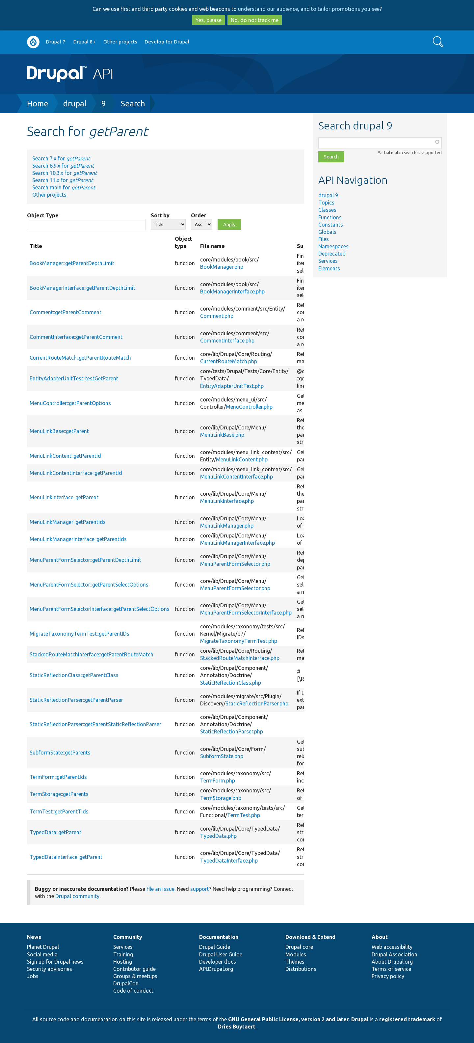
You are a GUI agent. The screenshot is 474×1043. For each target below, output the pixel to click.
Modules (295, 954)
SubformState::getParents (60, 752)
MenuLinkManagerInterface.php (237, 543)
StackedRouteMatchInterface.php (239, 658)
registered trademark (407, 1019)
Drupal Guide (214, 947)
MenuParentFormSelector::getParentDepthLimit (85, 560)
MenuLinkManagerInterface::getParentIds (78, 539)
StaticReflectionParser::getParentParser (76, 700)
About (380, 937)
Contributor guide (134, 969)
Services (328, 261)
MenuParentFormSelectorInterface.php (246, 613)
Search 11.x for (62, 180)
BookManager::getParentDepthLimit (72, 263)
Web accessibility (392, 947)
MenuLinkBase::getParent (59, 431)
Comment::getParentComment (65, 312)
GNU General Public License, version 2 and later (288, 1019)
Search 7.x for (61, 158)
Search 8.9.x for (63, 166)
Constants (330, 225)
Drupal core (299, 947)
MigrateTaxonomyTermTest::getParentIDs (79, 634)
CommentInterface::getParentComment (76, 337)
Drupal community (77, 896)
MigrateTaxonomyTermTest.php (238, 641)
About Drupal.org (392, 962)
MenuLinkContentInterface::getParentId (76, 473)
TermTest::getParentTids (59, 811)
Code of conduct (133, 991)
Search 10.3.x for (64, 173)
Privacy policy (388, 976)
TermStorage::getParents (59, 794)
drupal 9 (328, 195)
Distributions (300, 969)
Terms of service (391, 969)
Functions (330, 217)
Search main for (63, 187)
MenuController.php (249, 407)
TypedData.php (218, 836)
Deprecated (332, 254)
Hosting (122, 962)
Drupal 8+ (84, 41)
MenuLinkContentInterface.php (236, 477)
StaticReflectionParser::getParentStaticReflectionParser (95, 724)
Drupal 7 (56, 41)
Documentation (218, 937)
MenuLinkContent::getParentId (65, 456)
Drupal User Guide (220, 954)
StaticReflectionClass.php (230, 683)
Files (323, 239)
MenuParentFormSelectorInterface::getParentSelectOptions (100, 609)
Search (133, 103)
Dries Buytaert (236, 1026)
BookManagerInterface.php (232, 291)
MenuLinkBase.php (222, 435)
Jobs (33, 976)
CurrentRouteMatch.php (228, 361)
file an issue (160, 889)
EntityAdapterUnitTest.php (232, 386)
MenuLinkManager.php (226, 526)
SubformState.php (221, 756)
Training (123, 954)
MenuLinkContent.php (242, 459)
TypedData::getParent (55, 832)
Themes (294, 962)
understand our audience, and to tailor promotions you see (309, 9)
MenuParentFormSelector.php (235, 564)
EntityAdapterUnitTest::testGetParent (74, 378)
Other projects (120, 41)
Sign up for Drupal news (55, 962)
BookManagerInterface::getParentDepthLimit (82, 288)
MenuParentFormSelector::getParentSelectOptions (89, 585)
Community (127, 937)
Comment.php (216, 316)
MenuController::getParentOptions (70, 403)
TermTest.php (243, 815)
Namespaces (333, 246)
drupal (75, 103)
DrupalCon (126, 983)
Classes (327, 210)
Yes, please (209, 20)
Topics (326, 203)
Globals (327, 232)
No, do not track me (254, 20)
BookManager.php (221, 267)
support (199, 889)
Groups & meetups (135, 976)
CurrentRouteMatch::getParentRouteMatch (80, 358)
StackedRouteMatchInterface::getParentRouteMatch (91, 654)
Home (37, 103)
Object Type (43, 215)
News (34, 937)
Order (198, 215)
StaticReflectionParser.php (256, 703)
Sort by (160, 215)
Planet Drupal (43, 947)
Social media (42, 954)
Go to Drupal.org (33, 42)
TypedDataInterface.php (229, 861)
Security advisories (49, 969)
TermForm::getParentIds (58, 777)
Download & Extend (310, 937)
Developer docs (217, 962)
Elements (329, 268)
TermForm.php (217, 780)
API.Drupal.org (216, 969)
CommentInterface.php (227, 340)
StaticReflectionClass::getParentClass (74, 675)
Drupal (359, 1019)
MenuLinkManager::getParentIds (68, 522)
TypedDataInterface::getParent (66, 857)
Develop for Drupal (167, 41)
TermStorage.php (220, 798)
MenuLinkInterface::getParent (64, 497)
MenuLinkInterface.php (227, 501)
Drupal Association (394, 954)
